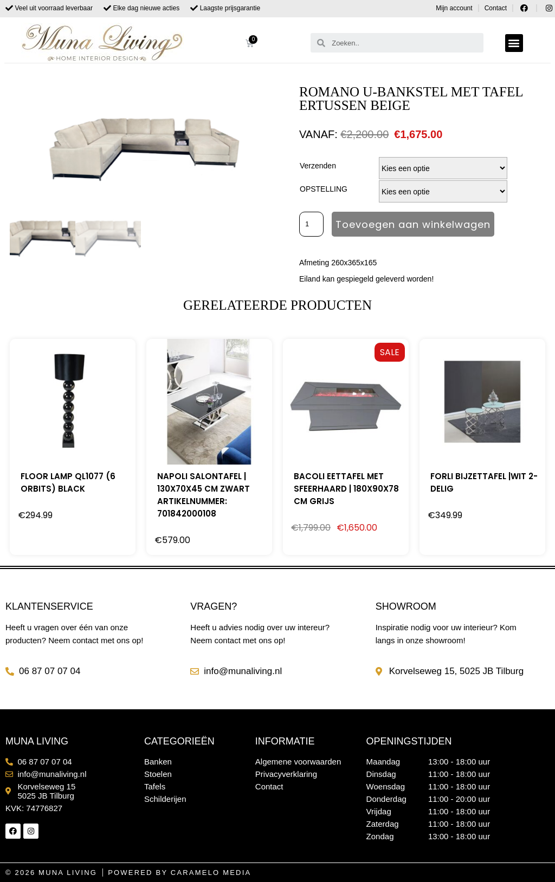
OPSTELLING (323, 189)
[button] (514, 43)
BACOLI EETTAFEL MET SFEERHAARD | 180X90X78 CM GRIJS (346, 489)
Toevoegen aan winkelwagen (414, 224)
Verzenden (318, 165)
